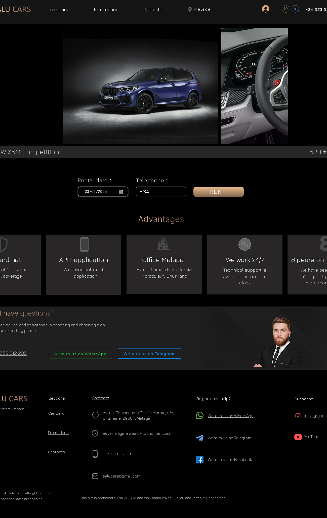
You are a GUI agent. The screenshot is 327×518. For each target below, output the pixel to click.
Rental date (96, 180)
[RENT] (218, 192)
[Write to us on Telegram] (149, 354)
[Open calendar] (121, 192)
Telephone (150, 180)
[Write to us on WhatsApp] (80, 354)
